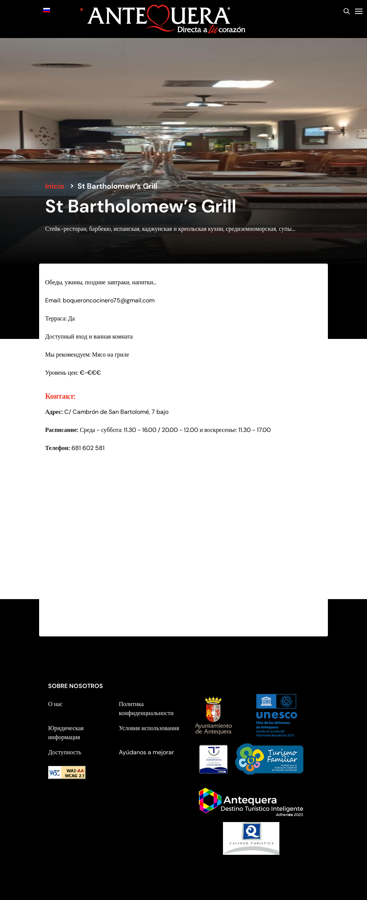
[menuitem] (63, 10)
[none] (63, 10)
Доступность (64, 752)
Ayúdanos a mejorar (146, 752)
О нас (55, 704)
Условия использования (149, 728)
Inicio (54, 186)
